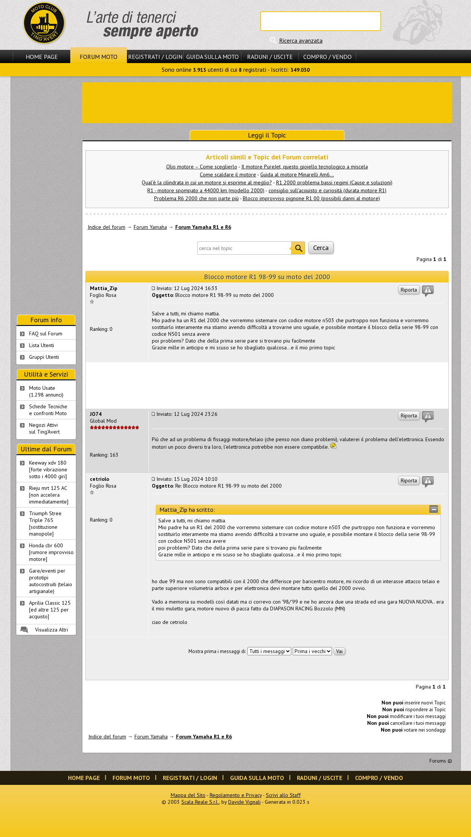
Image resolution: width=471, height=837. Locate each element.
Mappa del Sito (188, 795)
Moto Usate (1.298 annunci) (46, 391)
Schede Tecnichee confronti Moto (48, 410)
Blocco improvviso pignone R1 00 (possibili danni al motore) (311, 198)
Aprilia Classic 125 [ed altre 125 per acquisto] (50, 609)
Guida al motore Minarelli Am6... (297, 174)
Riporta (409, 289)
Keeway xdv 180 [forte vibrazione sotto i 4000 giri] (48, 469)
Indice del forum (106, 227)
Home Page (42, 56)
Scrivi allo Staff (283, 795)
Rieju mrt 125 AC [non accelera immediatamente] (48, 495)
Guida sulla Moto (212, 56)
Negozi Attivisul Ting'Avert (44, 428)
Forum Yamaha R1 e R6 (203, 227)
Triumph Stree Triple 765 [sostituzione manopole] (45, 523)
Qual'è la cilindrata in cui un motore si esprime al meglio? (207, 182)
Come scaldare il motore (228, 174)
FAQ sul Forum (45, 333)
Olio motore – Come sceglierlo (201, 166)
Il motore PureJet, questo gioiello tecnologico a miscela (304, 166)
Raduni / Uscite (270, 56)
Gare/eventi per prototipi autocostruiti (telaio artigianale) (50, 581)
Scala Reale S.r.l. (200, 801)
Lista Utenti (41, 345)
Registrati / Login (155, 56)
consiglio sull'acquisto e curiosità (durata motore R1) (327, 190)
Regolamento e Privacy (236, 795)
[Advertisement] (267, 102)
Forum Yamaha (150, 227)
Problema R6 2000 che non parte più (196, 198)
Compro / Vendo (327, 56)
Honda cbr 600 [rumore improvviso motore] (51, 552)
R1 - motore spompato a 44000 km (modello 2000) (205, 190)
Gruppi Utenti (44, 357)
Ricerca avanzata (301, 40)
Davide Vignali (244, 801)
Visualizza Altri (51, 629)
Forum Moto (98, 56)
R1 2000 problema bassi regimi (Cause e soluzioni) (334, 182)
